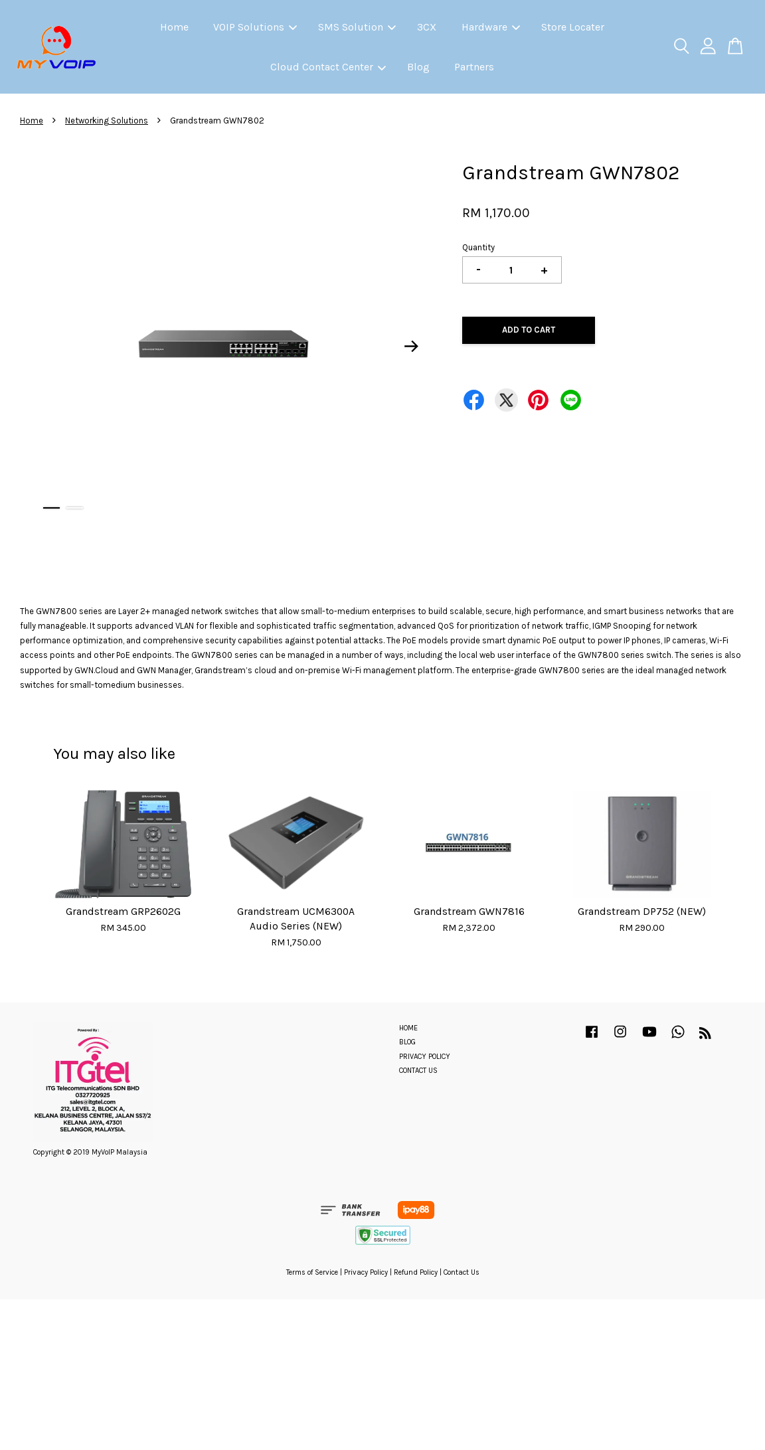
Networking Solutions (106, 120)
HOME (408, 1028)
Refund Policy (416, 1272)
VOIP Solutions (255, 27)
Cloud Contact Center (328, 66)
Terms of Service (312, 1272)
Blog (418, 66)
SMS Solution (357, 27)
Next (411, 346)
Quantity (478, 247)
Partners (474, 66)
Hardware (491, 27)
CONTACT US (418, 1070)
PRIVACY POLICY (424, 1056)
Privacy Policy (366, 1272)
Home (174, 27)
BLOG (407, 1042)
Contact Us (461, 1272)
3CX (426, 27)
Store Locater (572, 27)
